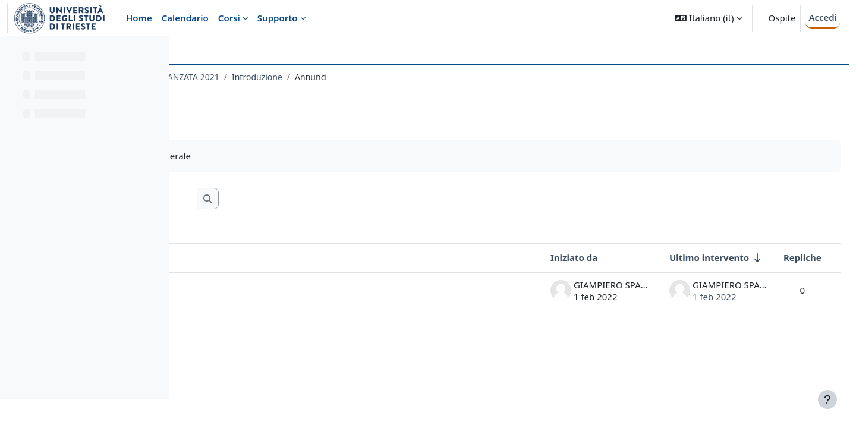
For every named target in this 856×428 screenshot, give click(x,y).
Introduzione (423, 77)
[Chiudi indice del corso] (12, 53)
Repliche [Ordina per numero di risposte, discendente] (776, 257)
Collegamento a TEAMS (255, 290)
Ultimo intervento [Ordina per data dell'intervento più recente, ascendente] (682, 257)
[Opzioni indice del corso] (155, 53)
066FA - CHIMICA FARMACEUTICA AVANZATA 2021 (289, 77)
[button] (708, 18)
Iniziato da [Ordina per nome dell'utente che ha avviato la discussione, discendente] (547, 257)
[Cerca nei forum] (290, 199)
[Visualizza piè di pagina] (827, 399)
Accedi (822, 17)
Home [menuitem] (139, 18)
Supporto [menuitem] (277, 18)
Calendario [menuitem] (185, 18)
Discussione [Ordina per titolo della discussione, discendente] (233, 257)
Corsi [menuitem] (229, 18)
